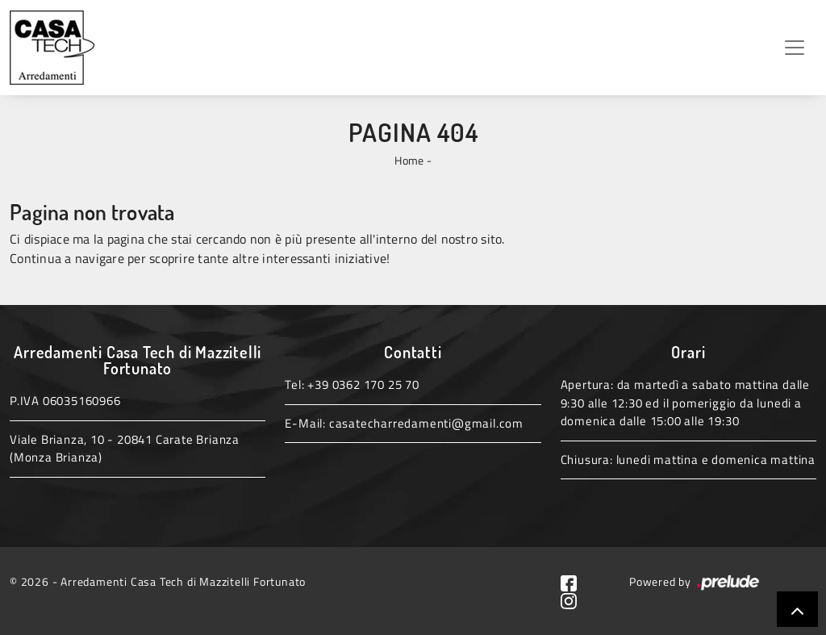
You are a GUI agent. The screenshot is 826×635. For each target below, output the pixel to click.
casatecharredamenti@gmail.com (426, 423)
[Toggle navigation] (794, 47)
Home (408, 160)
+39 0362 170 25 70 (363, 384)
